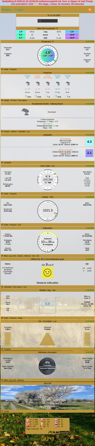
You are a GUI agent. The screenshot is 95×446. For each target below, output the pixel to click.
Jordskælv (6, 163)
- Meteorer (27, 256)
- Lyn (28, 131)
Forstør (5, 411)
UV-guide (5, 349)
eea (50, 265)
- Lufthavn (13, 131)
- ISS (37, 256)
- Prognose (13, 69)
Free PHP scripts (47, 442)
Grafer (4, 69)
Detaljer (5, 100)
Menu (7, 9)
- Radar (19, 318)
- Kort (19, 225)
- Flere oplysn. (22, 100)
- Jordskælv (21, 131)
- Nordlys (20, 256)
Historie (5, 131)
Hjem (19, 9)
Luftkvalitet (6, 287)
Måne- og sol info (8, 256)
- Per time (13, 100)
